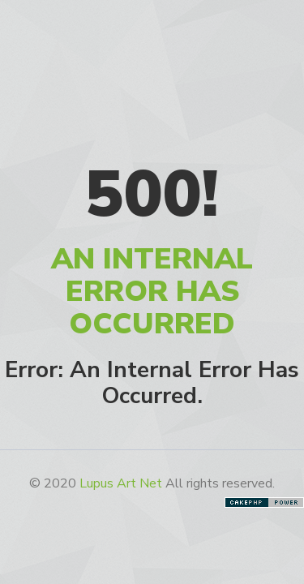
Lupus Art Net (120, 483)
